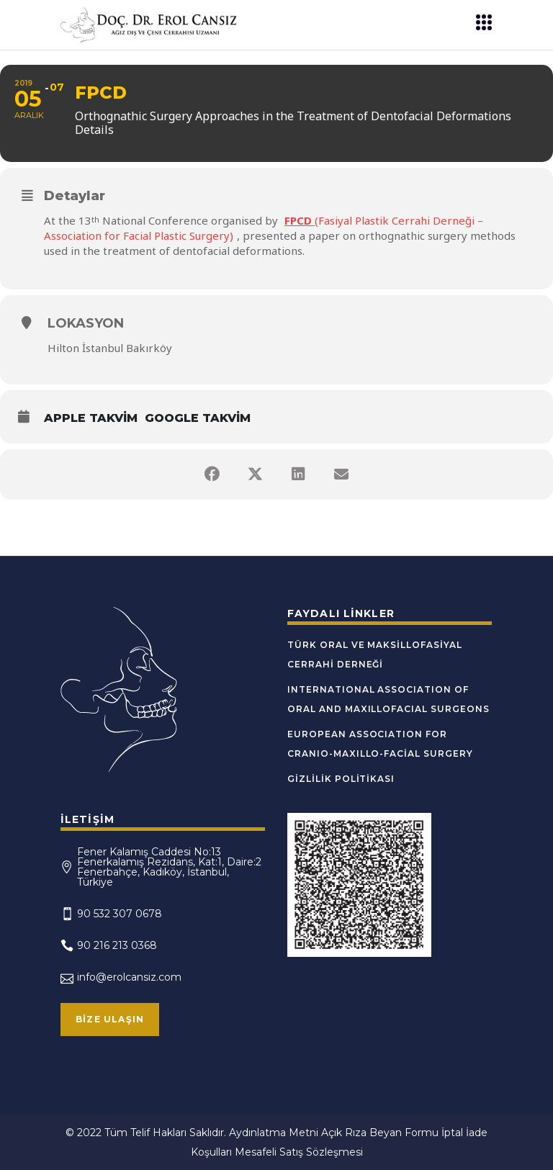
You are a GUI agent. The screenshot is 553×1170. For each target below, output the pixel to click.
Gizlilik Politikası (341, 778)
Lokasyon (86, 323)
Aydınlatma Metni (273, 1132)
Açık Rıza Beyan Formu (380, 1132)
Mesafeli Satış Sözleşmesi (299, 1152)
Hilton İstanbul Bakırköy (110, 348)
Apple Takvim (91, 418)
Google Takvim (198, 418)
